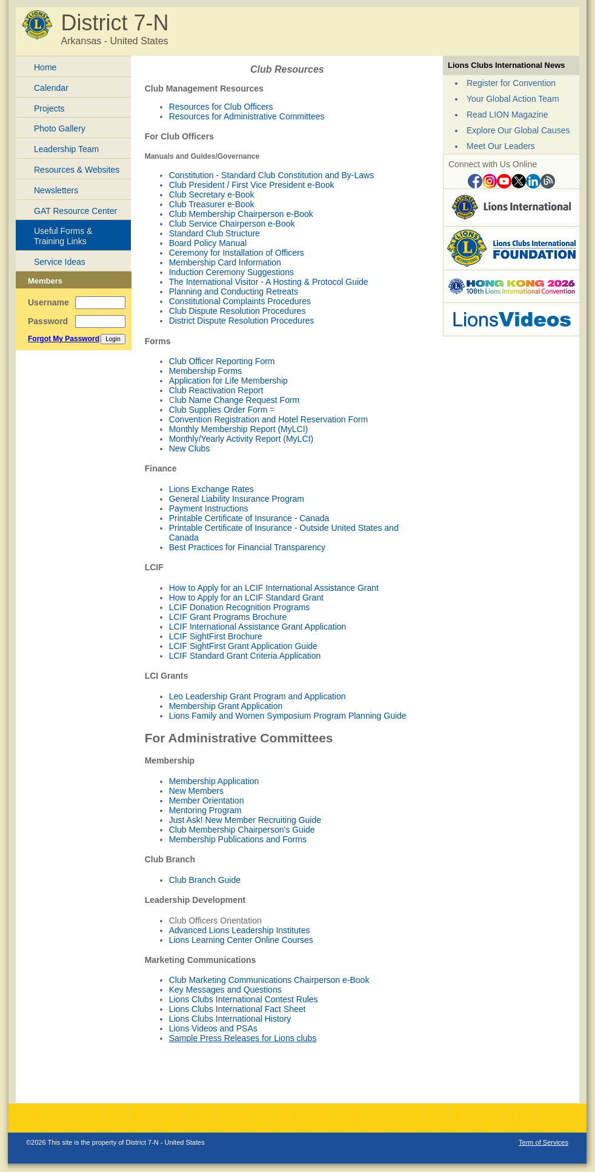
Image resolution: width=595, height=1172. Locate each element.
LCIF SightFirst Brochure (215, 636)
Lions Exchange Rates (211, 489)
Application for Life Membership (228, 380)
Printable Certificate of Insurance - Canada (249, 518)
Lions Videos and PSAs (213, 1028)
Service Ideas (59, 262)
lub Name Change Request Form (237, 400)
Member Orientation (206, 800)
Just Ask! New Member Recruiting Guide (245, 820)
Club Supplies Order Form (218, 410)
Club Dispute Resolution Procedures (237, 311)
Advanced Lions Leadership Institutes (239, 930)
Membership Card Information (225, 262)
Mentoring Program (205, 810)
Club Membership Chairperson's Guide (242, 829)
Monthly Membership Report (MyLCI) (238, 429)
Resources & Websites (76, 170)
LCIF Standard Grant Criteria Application (245, 656)
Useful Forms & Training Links (63, 236)
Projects (49, 108)
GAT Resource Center (75, 211)
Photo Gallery (59, 128)
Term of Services (543, 1142)
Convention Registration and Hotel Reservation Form (268, 419)
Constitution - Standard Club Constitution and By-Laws (271, 175)
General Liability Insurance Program (236, 499)
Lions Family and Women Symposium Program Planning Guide (288, 716)
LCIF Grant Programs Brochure (228, 617)
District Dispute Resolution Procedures (241, 320)
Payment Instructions (208, 508)
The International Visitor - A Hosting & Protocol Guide (268, 282)
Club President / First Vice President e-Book (251, 185)
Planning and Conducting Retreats (233, 291)
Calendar (51, 88)
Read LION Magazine (507, 114)
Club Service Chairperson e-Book (232, 223)
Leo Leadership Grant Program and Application (257, 696)
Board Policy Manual (208, 243)
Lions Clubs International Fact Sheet (237, 1009)
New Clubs (189, 448)
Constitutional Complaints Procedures (240, 301)
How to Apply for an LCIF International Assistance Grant (274, 588)
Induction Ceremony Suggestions (231, 272)
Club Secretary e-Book (211, 194)
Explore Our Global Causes (518, 130)
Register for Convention (511, 83)
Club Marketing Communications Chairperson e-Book (269, 980)
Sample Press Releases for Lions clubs (243, 1038)
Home (45, 67)
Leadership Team (66, 149)
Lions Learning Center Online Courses (241, 940)
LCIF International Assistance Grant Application (258, 626)
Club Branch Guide (205, 880)
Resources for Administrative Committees (247, 116)
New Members (196, 791)
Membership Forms (205, 371)
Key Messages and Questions (225, 989)
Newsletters (56, 190)
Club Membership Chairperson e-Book (241, 214)
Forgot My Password (63, 339)
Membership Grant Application (226, 706)
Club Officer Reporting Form (222, 361)
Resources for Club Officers (221, 107)
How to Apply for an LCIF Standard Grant (246, 597)
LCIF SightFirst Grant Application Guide (243, 646)
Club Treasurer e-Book (211, 204)
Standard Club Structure (214, 233)
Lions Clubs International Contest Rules (243, 999)
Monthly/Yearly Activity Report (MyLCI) (241, 439)
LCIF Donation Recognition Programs (239, 607)
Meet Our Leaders (501, 146)
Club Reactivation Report (216, 390)
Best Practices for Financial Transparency (247, 547)
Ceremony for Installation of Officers (236, 253)
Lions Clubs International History (230, 1019)
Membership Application (214, 781)
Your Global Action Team (513, 99)
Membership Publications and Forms (238, 839)
